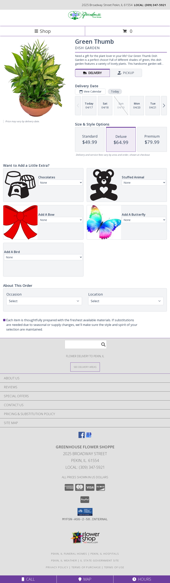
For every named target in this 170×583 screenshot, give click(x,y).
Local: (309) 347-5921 (85, 467)
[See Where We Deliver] (85, 367)
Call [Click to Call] (28, 579)
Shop (42, 31)
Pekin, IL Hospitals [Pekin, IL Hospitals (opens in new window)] (105, 553)
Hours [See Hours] (141, 579)
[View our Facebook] (81, 437)
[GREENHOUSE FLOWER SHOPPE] (85, 21)
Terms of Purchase (86, 567)
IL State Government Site (99, 560)
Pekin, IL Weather (64, 560)
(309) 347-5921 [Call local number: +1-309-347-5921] (155, 5)
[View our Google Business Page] (88, 437)
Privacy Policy (57, 567)
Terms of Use (114, 567)
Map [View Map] (84, 579)
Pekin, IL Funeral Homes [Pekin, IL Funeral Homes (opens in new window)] (69, 553)
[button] (85, 512)
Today (115, 91)
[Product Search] (86, 344)
